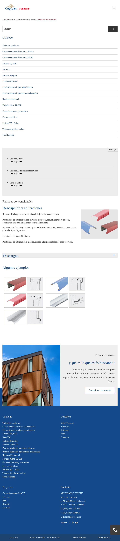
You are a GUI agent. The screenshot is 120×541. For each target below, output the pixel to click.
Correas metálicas (9, 117)
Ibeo (4, 500)
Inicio (4, 19)
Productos (11, 19)
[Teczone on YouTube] (76, 522)
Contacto (65, 437)
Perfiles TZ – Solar (10, 123)
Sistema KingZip (9, 75)
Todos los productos (10, 45)
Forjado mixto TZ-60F (11, 105)
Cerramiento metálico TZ (13, 493)
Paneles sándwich (9, 81)
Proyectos (65, 426)
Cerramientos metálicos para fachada (17, 57)
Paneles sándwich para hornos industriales (20, 93)
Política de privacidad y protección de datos (45, 537)
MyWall (6, 507)
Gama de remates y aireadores (27, 19)
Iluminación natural (10, 99)
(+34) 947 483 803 (71, 513)
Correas (5, 497)
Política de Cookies (79, 537)
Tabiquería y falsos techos (13, 129)
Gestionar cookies (104, 537)
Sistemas (65, 430)
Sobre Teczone (67, 423)
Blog (63, 433)
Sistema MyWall (9, 63)
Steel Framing (8, 135)
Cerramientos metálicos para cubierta (18, 51)
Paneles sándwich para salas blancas (17, 87)
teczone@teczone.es (72, 517)
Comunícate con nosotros (100, 390)
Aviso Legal (13, 537)
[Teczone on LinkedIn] (73, 522)
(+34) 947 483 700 (71, 508)
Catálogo (7, 37)
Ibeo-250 (6, 69)
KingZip (6, 504)
